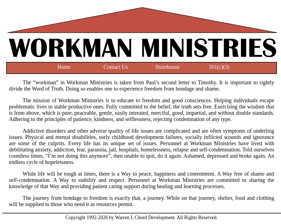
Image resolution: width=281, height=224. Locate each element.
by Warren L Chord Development (141, 217)
